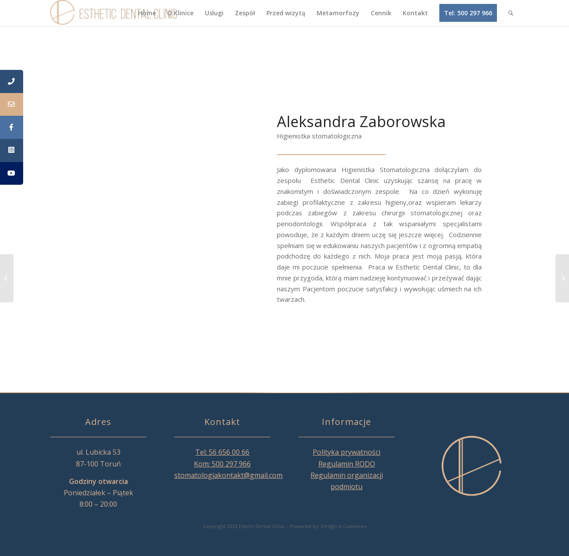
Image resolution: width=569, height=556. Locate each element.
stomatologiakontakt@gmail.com (228, 475)
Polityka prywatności (346, 452)
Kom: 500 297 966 (222, 464)
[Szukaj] (511, 13)
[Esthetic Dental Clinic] (114, 13)
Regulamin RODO (346, 464)
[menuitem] (147, 13)
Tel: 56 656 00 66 (222, 452)
